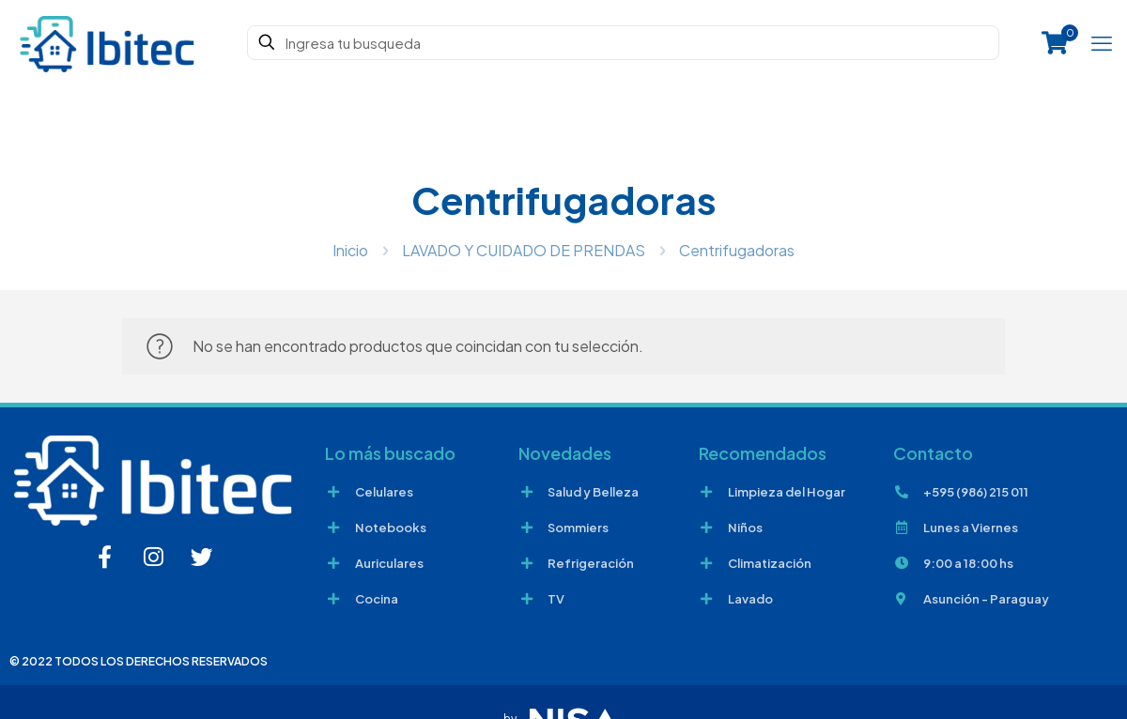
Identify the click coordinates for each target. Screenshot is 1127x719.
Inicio (350, 250)
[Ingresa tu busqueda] (623, 42)
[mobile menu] (1102, 42)
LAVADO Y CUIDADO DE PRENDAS (523, 250)
